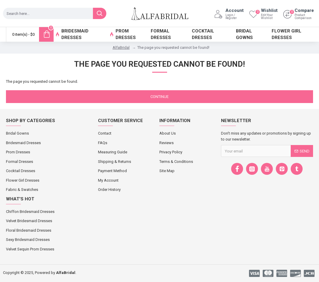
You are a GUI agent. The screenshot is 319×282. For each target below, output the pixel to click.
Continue (159, 96)
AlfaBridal (121, 47)
